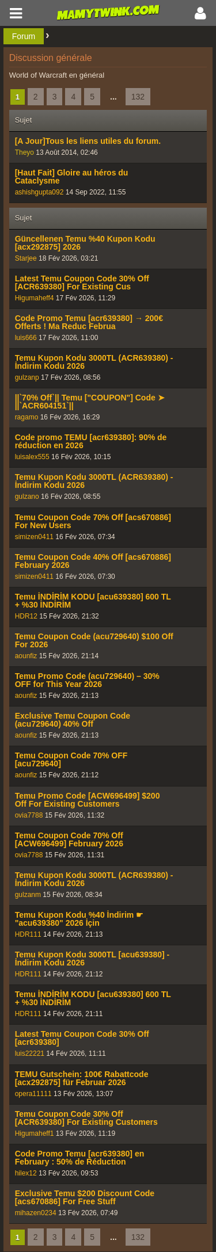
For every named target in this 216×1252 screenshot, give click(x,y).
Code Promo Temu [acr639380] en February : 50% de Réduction (80, 1157)
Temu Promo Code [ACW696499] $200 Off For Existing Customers (87, 799)
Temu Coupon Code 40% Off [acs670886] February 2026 (93, 561)
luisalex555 (32, 457)
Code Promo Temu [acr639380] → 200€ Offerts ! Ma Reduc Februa (89, 322)
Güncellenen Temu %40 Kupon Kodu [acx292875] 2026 (85, 242)
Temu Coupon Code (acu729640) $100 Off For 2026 (94, 640)
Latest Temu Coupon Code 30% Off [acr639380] (82, 1038)
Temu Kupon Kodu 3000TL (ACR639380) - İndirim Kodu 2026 (94, 362)
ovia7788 (29, 815)
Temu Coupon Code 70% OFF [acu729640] (71, 759)
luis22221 (29, 1053)
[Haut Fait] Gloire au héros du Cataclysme (71, 176)
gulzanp (27, 377)
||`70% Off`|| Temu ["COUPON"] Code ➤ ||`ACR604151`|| (90, 401)
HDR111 (28, 934)
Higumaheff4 (34, 298)
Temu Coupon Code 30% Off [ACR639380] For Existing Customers (86, 1118)
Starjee (26, 258)
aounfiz (26, 656)
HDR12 (26, 616)
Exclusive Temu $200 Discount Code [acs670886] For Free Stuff (85, 1197)
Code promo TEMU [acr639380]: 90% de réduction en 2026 (91, 441)
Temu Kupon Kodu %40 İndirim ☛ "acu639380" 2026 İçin (79, 918)
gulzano (27, 497)
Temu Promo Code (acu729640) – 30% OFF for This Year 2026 (87, 680)
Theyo (24, 152)
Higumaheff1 (34, 1133)
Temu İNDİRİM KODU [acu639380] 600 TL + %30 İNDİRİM (93, 600)
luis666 (26, 338)
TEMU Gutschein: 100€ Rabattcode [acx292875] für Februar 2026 (82, 1078)
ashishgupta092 (39, 192)
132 (138, 96)
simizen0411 (34, 537)
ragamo (27, 417)
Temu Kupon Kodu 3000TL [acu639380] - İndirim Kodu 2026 (92, 958)
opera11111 (33, 1094)
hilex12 (26, 1173)
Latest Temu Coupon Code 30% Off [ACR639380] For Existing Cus (82, 282)
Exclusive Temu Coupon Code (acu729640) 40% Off (72, 719)
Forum (23, 36)
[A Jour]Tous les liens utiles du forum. (88, 141)
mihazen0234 (35, 1213)
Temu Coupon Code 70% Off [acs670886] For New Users (93, 521)
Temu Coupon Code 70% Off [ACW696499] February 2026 (69, 839)
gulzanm (28, 895)
